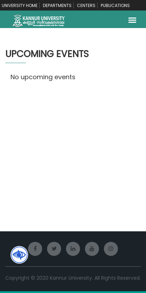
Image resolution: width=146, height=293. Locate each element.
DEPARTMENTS (57, 5)
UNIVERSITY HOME (20, 5)
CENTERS (86, 5)
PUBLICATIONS (115, 5)
